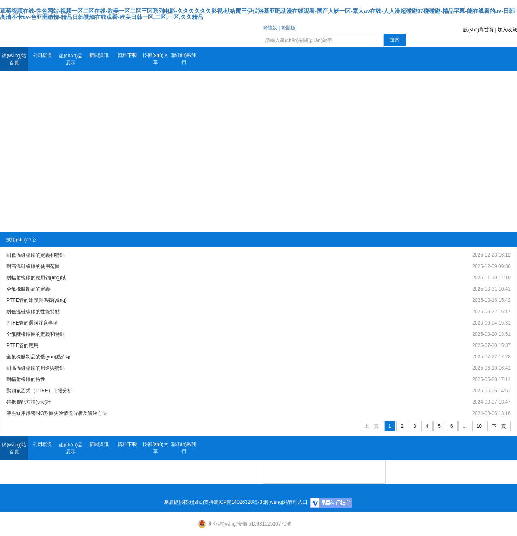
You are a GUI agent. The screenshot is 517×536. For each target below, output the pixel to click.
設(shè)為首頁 (478, 30)
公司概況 (42, 55)
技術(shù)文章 (155, 58)
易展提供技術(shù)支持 (189, 502)
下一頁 (499, 426)
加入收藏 (507, 30)
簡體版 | (271, 28)
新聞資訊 (99, 55)
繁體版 (288, 28)
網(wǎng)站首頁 (14, 59)
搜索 (394, 39)
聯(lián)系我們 (184, 58)
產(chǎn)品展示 (70, 59)
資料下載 (127, 55)
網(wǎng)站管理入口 (285, 502)
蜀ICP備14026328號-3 (238, 502)
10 (479, 426)
